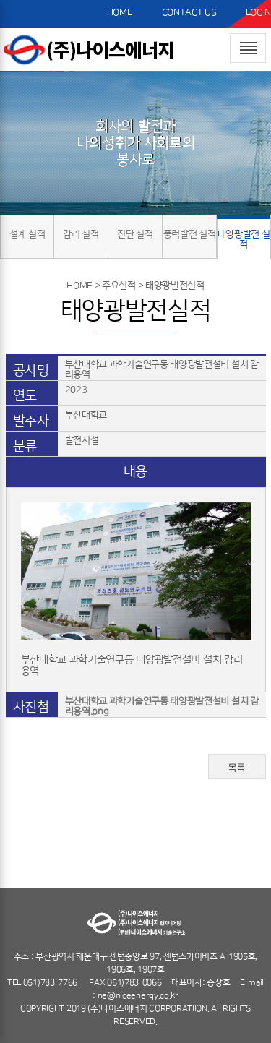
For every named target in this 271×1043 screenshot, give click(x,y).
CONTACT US (189, 12)
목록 (237, 767)
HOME (120, 12)
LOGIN (259, 12)
